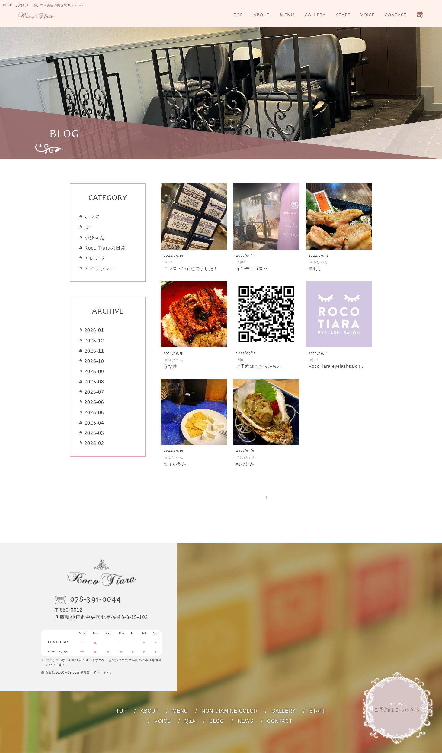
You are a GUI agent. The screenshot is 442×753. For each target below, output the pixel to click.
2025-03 (94, 433)
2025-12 (94, 340)
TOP (238, 15)
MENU (287, 15)
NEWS (246, 721)
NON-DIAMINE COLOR (230, 710)
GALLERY (315, 15)
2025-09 (94, 371)
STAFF (343, 15)
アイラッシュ (99, 268)
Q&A (190, 721)
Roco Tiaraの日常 (105, 247)
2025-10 (94, 361)
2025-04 (94, 422)
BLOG (217, 721)
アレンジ (94, 258)
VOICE (367, 15)
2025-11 (94, 351)
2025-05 (94, 412)
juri (88, 227)
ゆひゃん (94, 237)
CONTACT (396, 15)
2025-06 (94, 402)
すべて (92, 217)
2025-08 (94, 381)
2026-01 (94, 330)
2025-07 (94, 392)
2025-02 (94, 443)
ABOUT (261, 15)
